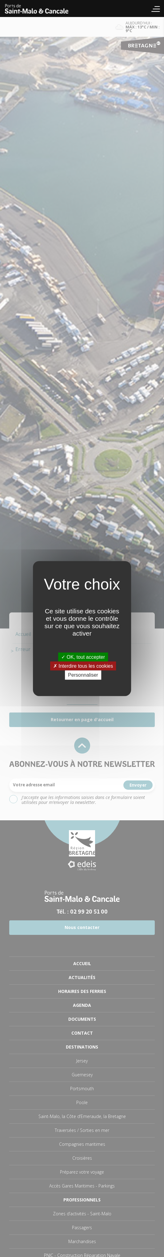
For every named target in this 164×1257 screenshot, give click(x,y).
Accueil (40, 8)
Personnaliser (83, 675)
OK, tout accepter (83, 657)
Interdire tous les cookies (83, 666)
